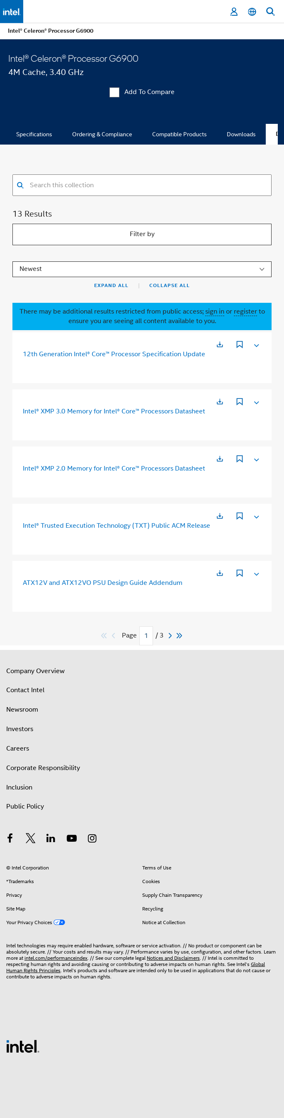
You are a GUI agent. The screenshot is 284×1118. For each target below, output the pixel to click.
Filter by (142, 234)
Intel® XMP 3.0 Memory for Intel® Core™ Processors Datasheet (114, 411)
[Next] (171, 635)
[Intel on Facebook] (10, 839)
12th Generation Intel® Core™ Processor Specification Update (114, 354)
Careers (17, 748)
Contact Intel (25, 690)
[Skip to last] (180, 635)
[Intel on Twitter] (31, 839)
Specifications (34, 134)
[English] (252, 11)
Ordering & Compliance (102, 134)
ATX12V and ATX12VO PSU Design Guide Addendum (102, 583)
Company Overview (35, 671)
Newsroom (22, 709)
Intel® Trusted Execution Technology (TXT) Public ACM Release (116, 526)
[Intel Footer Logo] (22, 1046)
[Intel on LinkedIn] (51, 839)
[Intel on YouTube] (72, 839)
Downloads (241, 134)
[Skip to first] (104, 635)
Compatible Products (179, 134)
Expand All (111, 285)
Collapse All (169, 285)
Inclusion (19, 787)
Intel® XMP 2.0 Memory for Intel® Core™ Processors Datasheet (114, 468)
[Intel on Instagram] (92, 839)
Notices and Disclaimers (173, 958)
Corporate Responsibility (43, 768)
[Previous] (114, 635)
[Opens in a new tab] (220, 344)
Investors (19, 729)
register (245, 311)
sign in (214, 311)
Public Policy (25, 806)
